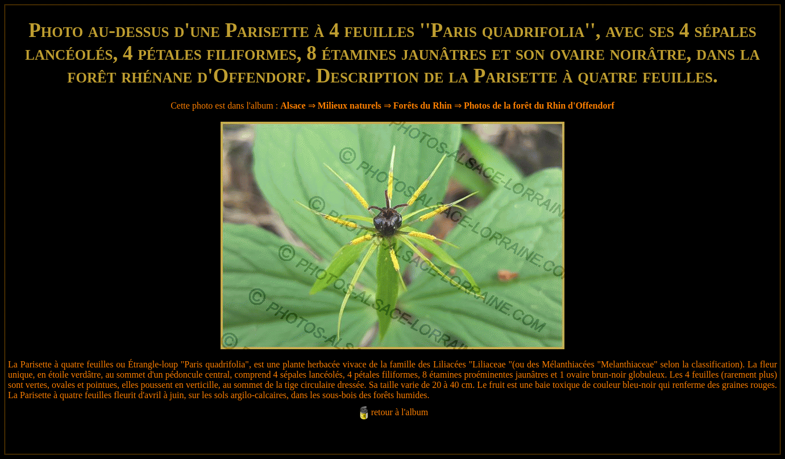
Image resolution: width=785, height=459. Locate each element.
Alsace (292, 105)
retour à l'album (400, 412)
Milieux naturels (349, 105)
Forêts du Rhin (422, 105)
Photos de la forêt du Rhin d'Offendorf (539, 105)
